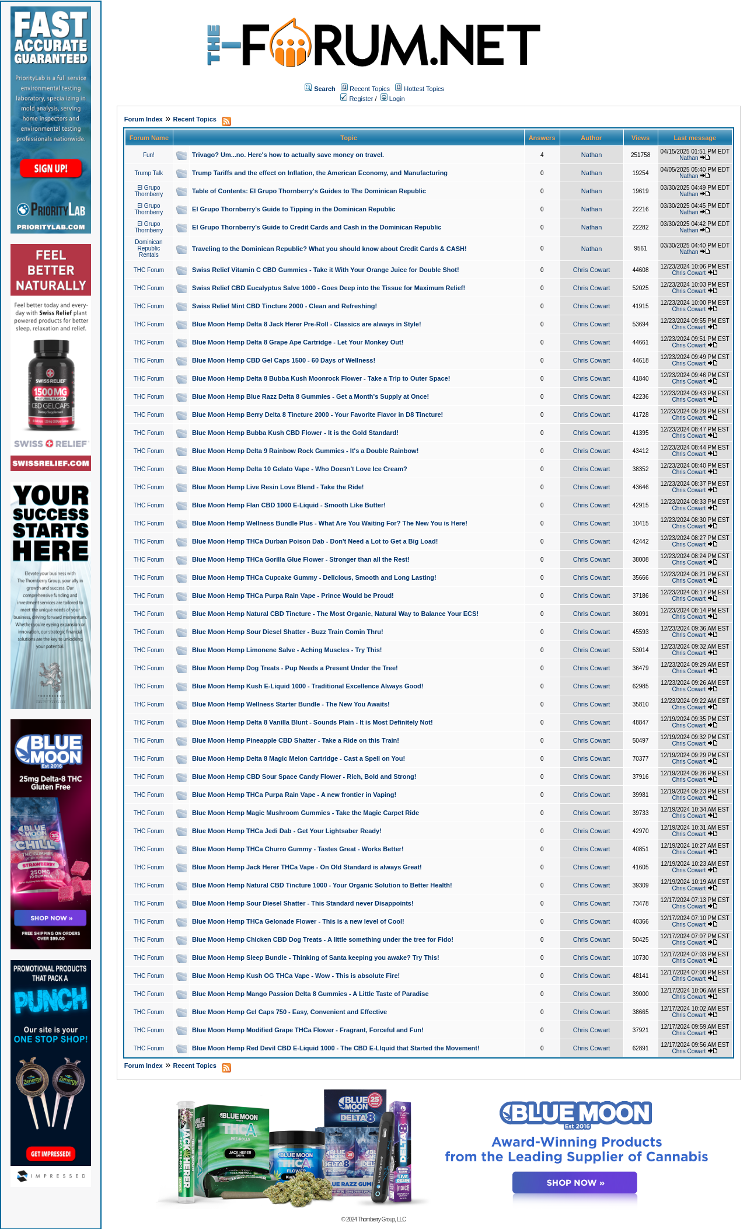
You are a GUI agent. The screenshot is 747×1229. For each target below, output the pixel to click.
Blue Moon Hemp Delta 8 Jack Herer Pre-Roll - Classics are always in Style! (306, 324)
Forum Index (143, 119)
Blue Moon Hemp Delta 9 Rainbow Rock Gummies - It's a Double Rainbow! (305, 450)
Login (393, 98)
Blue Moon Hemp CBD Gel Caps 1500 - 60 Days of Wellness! (283, 360)
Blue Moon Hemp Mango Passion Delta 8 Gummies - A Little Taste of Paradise (310, 993)
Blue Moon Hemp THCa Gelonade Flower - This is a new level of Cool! (298, 921)
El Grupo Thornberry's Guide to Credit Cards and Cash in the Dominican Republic (316, 227)
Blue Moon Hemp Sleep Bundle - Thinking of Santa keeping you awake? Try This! (315, 957)
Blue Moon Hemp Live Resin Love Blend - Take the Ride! (278, 486)
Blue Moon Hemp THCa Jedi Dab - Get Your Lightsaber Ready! (287, 830)
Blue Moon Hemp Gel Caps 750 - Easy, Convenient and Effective (289, 1011)
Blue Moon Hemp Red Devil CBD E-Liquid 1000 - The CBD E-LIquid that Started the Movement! (336, 1048)
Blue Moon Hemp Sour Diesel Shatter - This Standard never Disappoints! (303, 903)
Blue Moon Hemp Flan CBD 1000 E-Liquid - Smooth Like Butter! (289, 505)
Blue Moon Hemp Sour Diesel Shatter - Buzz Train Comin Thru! (287, 631)
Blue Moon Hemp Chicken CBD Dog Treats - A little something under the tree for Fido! (322, 939)
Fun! (149, 155)
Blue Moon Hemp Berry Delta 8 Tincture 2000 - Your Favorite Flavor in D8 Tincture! (317, 414)
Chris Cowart (591, 269)
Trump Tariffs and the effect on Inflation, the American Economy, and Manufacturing (320, 172)
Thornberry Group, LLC (382, 1219)
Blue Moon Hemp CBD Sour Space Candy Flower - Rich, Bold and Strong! (304, 776)
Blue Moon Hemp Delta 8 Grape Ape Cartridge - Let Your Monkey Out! (297, 342)
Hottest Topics (424, 88)
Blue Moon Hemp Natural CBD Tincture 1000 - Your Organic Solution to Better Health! (322, 885)
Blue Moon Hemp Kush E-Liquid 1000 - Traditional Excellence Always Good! (307, 686)
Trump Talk (148, 173)
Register (356, 98)
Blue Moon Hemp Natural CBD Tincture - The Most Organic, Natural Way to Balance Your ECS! (335, 613)
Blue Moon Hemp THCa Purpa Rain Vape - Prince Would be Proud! (293, 595)
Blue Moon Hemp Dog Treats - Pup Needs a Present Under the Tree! (295, 667)
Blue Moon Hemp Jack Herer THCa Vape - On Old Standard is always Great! (307, 867)
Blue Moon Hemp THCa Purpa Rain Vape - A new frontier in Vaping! (294, 794)
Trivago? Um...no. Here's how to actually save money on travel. (288, 154)
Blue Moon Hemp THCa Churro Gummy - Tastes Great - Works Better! (298, 848)
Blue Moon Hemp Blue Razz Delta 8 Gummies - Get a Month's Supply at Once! (310, 396)
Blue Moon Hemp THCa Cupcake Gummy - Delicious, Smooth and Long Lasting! (314, 577)
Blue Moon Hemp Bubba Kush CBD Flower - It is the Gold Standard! (295, 432)
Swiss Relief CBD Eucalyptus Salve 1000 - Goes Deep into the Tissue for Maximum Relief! (328, 287)
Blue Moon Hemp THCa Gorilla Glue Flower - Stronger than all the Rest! (301, 559)
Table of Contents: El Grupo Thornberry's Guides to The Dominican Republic (309, 190)
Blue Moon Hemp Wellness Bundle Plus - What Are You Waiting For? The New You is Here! (329, 523)
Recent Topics (370, 88)
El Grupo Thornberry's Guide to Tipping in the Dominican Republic (293, 209)
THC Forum (149, 270)
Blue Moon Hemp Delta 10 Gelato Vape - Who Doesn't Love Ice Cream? (299, 468)
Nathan (591, 154)
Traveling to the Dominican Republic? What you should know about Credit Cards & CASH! (329, 248)
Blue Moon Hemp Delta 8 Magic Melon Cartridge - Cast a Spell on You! (298, 758)
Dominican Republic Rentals (148, 248)
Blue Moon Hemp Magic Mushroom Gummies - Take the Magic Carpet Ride (305, 812)
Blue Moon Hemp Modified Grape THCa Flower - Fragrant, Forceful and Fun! (308, 1029)
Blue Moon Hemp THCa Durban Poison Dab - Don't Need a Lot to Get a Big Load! (315, 541)
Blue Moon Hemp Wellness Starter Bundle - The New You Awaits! (291, 704)
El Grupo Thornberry (148, 190)
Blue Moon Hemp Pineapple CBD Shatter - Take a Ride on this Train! (295, 740)
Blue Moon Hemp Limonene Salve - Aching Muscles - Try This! (287, 649)
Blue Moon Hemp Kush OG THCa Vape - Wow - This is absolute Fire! (296, 975)
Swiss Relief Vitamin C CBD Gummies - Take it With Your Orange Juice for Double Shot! (325, 269)
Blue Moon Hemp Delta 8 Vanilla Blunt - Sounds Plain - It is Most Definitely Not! (312, 722)
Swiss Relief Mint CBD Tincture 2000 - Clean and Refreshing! (284, 305)
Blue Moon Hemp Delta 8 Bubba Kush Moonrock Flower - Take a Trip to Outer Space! (321, 378)
